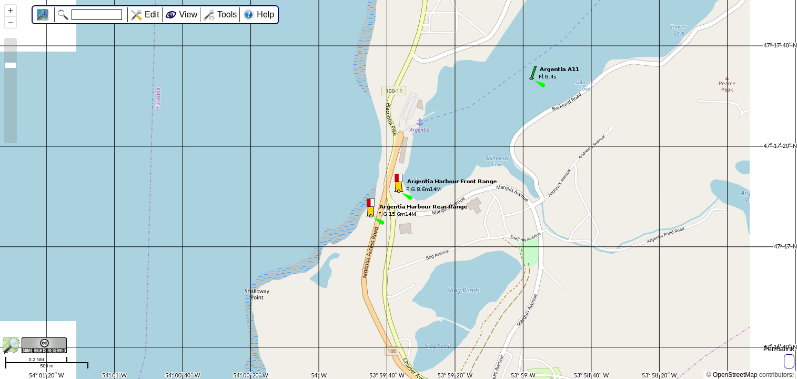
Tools (227, 14)
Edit (152, 14)
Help (265, 14)
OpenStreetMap (735, 374)
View (188, 14)
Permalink (778, 349)
